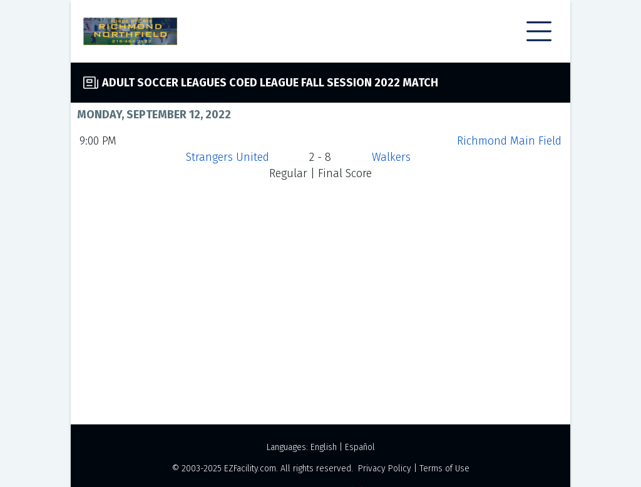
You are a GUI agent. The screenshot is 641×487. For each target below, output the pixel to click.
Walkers (391, 157)
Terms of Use (444, 468)
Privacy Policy (384, 468)
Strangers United (227, 157)
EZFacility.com (250, 468)
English (323, 447)
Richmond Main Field (509, 141)
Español (360, 447)
